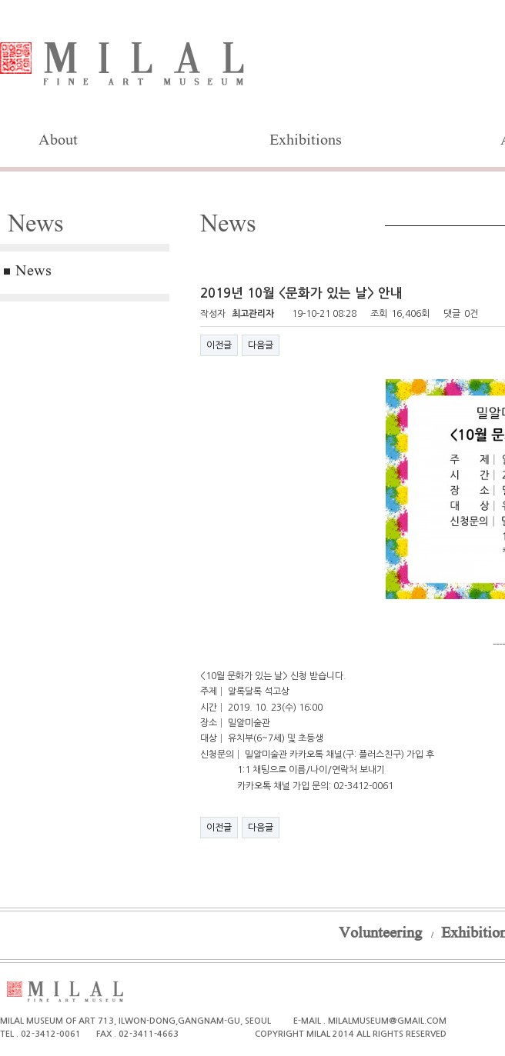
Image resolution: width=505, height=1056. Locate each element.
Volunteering (380, 934)
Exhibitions (305, 141)
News (33, 272)
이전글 (219, 345)
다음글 (260, 345)
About (58, 141)
